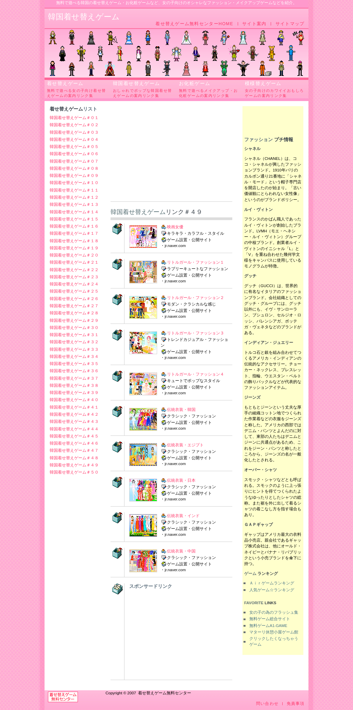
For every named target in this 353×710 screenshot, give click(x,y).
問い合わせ (267, 703)
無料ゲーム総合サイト (269, 619)
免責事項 (296, 703)
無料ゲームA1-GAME (268, 626)
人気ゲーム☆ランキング (271, 590)
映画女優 (175, 227)
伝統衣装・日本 (181, 480)
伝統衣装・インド (183, 516)
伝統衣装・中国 (181, 551)
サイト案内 (254, 24)
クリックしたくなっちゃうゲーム (273, 641)
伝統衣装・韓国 (181, 410)
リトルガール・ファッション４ (195, 374)
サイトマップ (290, 24)
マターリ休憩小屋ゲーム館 (273, 632)
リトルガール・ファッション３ (195, 333)
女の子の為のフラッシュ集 (273, 612)
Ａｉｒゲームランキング (271, 583)
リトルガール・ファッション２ (195, 298)
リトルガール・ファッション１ (195, 262)
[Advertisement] (171, 153)
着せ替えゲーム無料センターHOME (194, 24)
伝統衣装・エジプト (185, 445)
